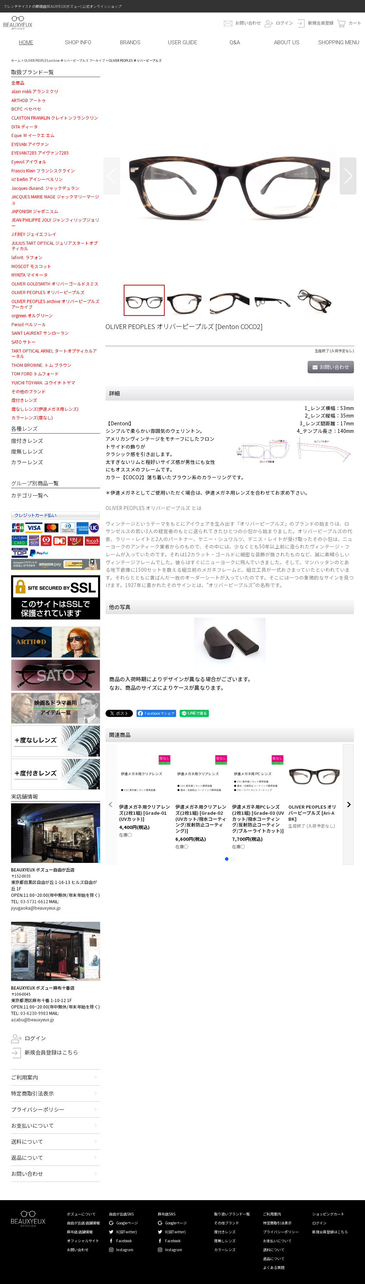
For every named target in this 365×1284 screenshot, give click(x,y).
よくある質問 (273, 1267)
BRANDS (130, 42)
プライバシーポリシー (38, 1109)
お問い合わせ (248, 23)
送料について (27, 1141)
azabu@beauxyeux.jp (32, 1019)
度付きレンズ (27, 440)
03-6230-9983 (34, 1013)
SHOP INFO (78, 42)
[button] (111, 175)
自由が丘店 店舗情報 (83, 1222)
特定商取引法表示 (32, 1093)
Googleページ (127, 1222)
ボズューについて (81, 1214)
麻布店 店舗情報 (80, 1231)
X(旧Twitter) (126, 1231)
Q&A (235, 42)
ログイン (284, 23)
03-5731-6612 (34, 901)
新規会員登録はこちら (51, 1052)
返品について (27, 1157)
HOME (26, 42)
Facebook (124, 1240)
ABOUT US (286, 42)
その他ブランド (226, 1222)
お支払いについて (32, 1125)
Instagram (124, 1249)
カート (355, 23)
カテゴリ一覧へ (29, 495)
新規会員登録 (321, 23)
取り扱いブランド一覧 (232, 1214)
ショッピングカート (328, 1214)
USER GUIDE (182, 42)
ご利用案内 (24, 1077)
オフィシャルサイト (83, 1240)
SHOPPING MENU (338, 42)
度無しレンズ (27, 451)
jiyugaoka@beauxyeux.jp (36, 908)
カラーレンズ (27, 462)
